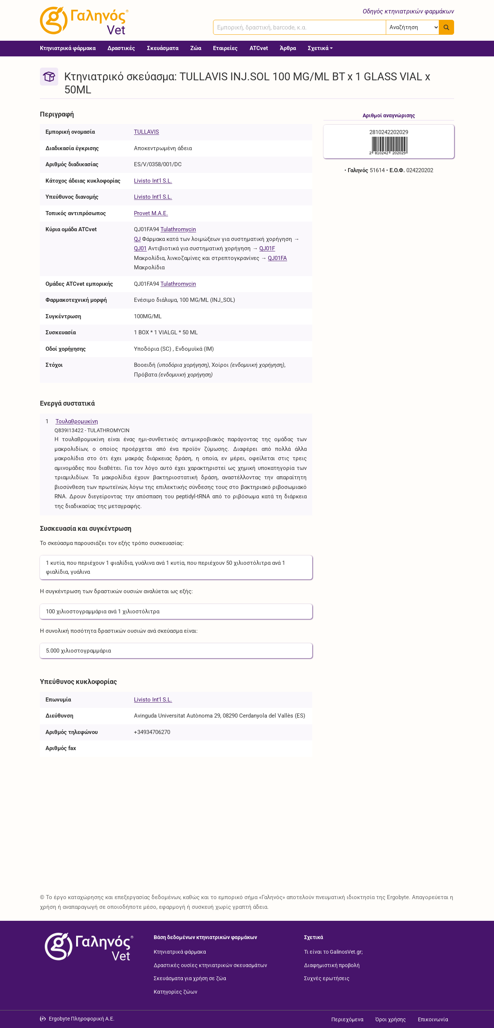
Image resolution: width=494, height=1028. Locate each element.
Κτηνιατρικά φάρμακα (68, 48)
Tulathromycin (178, 229)
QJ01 (140, 248)
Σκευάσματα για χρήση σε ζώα (190, 978)
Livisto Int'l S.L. (153, 180)
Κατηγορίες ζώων (175, 991)
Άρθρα (288, 48)
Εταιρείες (225, 48)
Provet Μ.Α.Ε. (151, 213)
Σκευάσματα (162, 48)
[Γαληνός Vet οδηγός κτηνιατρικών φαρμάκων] (83, 20)
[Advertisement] (388, 235)
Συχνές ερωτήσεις (327, 978)
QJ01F (267, 248)
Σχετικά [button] (318, 48)
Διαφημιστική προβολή (332, 965)
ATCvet (259, 48)
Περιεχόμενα (347, 1019)
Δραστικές (121, 48)
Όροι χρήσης (390, 1019)
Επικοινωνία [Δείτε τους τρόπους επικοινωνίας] (433, 1019)
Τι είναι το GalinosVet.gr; (333, 952)
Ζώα (195, 48)
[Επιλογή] (412, 27)
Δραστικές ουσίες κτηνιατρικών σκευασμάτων (210, 965)
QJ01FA (277, 258)
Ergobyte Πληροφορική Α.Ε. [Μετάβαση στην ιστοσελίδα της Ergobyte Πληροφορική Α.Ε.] (82, 1019)
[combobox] (299, 27)
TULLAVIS (146, 131)
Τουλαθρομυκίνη (77, 421)
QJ (137, 239)
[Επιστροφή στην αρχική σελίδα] (88, 946)
